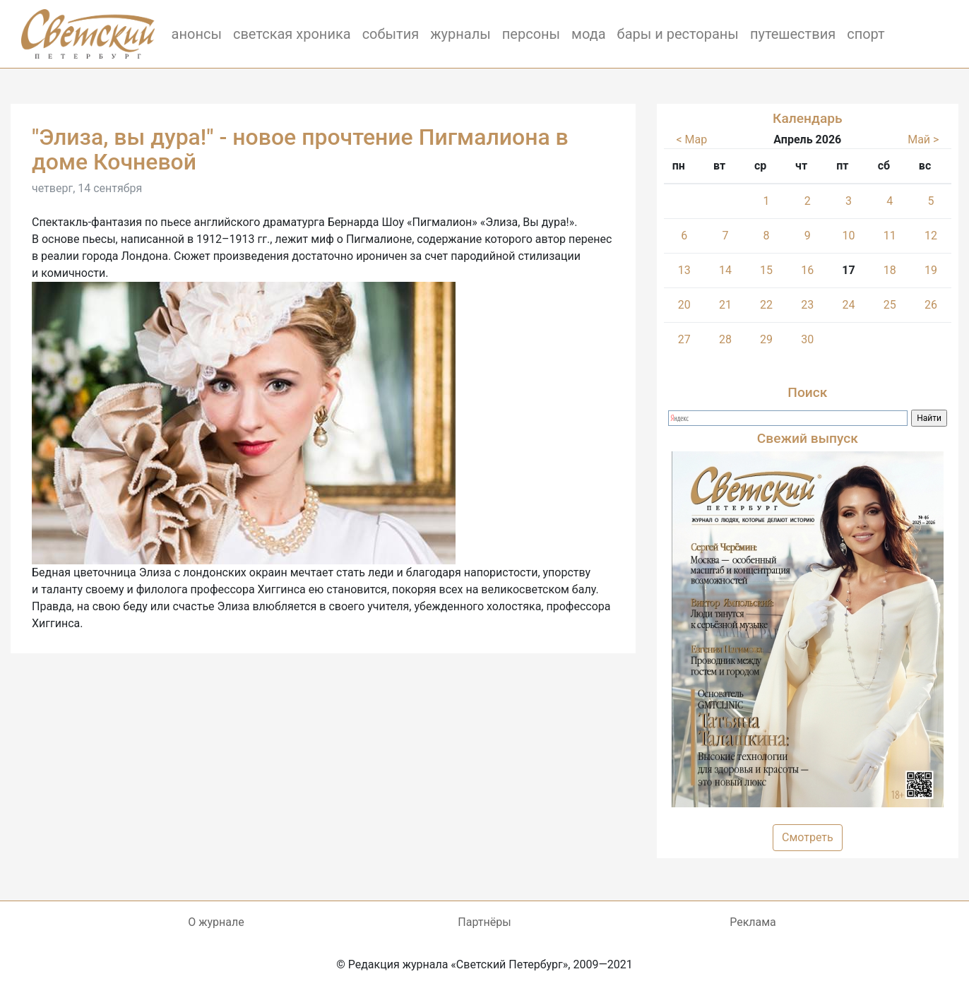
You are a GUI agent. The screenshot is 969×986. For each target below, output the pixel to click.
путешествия (793, 33)
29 (766, 339)
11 (890, 235)
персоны (531, 33)
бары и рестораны (678, 33)
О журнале (216, 922)
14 (725, 270)
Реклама (753, 922)
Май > (923, 139)
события (391, 33)
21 (725, 304)
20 (684, 304)
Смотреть (807, 837)
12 (931, 235)
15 (766, 270)
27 (684, 339)
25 (890, 304)
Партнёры (484, 922)
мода (588, 33)
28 (725, 339)
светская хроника (292, 33)
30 (807, 339)
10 (848, 235)
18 (890, 270)
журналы (460, 33)
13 (684, 270)
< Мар (691, 139)
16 (807, 270)
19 (931, 270)
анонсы (197, 33)
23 (807, 304)
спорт (866, 33)
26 (931, 304)
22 (766, 304)
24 (848, 304)
